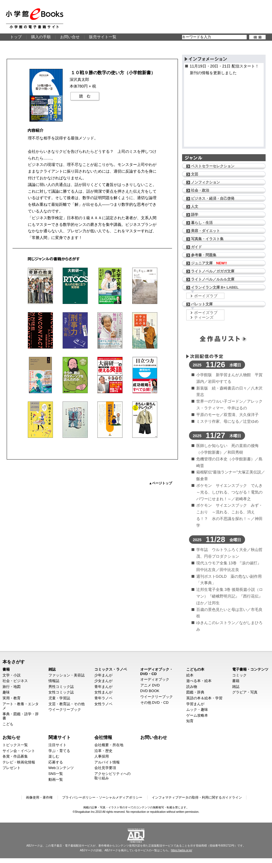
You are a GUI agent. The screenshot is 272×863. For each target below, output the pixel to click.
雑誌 (52, 669)
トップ (16, 37)
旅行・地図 (12, 687)
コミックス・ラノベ (110, 669)
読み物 (191, 687)
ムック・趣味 (197, 709)
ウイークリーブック (64, 709)
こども (8, 724)
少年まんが (103, 675)
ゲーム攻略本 (197, 715)
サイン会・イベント (19, 751)
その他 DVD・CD (154, 702)
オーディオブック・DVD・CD (156, 671)
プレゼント (12, 768)
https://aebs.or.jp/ (181, 850)
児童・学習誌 (59, 698)
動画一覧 (55, 779)
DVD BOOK (150, 691)
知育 (189, 721)
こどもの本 (195, 669)
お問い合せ (70, 37)
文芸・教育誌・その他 (66, 704)
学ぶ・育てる (59, 751)
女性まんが (103, 692)
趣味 (6, 692)
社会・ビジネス (15, 681)
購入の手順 (41, 37)
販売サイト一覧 (102, 37)
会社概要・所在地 (108, 745)
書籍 (6, 669)
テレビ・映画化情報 (19, 762)
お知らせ (11, 737)
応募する (55, 762)
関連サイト (59, 737)
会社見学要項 (105, 768)
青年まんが (103, 687)
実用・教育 (12, 698)
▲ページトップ (160, 483)
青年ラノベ (103, 698)
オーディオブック (154, 679)
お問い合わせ (153, 737)
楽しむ (53, 756)
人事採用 (101, 756)
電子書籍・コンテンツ (250, 669)
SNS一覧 (55, 774)
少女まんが (103, 681)
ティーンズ (204, 317)
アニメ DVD (150, 685)
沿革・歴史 (103, 751)
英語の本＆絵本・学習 (204, 698)
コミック (239, 675)
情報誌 (53, 681)
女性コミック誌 (61, 692)
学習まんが (195, 704)
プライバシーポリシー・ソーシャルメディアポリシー (102, 797)
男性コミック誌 (61, 687)
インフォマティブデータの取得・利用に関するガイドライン (197, 797)
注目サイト (57, 745)
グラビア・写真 (245, 692)
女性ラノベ (103, 704)
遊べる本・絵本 (199, 681)
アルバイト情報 (107, 762)
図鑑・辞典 (195, 692)
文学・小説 (12, 675)
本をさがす (14, 661)
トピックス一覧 (15, 745)
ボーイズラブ (205, 296)
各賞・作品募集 (15, 756)
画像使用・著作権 (39, 797)
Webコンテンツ (61, 768)
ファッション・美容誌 (66, 675)
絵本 (189, 675)
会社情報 (103, 737)
